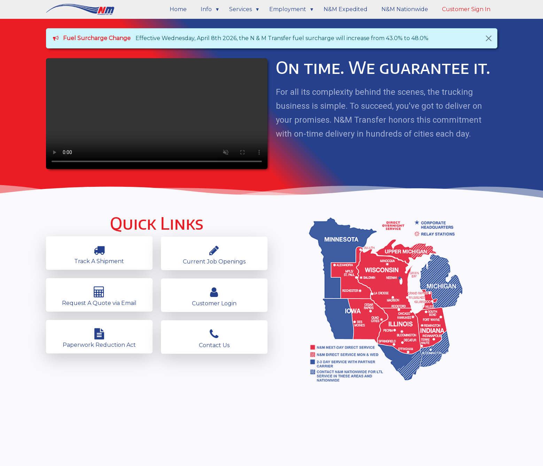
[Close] (488, 38)
